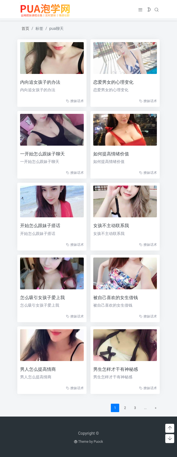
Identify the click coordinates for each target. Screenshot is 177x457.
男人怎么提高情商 (37, 369)
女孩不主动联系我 (110, 225)
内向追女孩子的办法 (39, 82)
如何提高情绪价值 (110, 154)
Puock (98, 442)
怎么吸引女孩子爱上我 (41, 297)
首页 (25, 28)
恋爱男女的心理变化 (112, 82)
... (144, 408)
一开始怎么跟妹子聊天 (41, 154)
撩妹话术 (74, 101)
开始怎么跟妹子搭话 (39, 225)
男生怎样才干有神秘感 (114, 369)
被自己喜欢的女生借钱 (114, 297)
